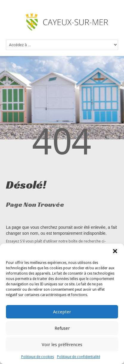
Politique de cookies (37, 357)
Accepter (62, 312)
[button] (115, 251)
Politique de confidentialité (78, 357)
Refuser (62, 328)
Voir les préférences (62, 344)
